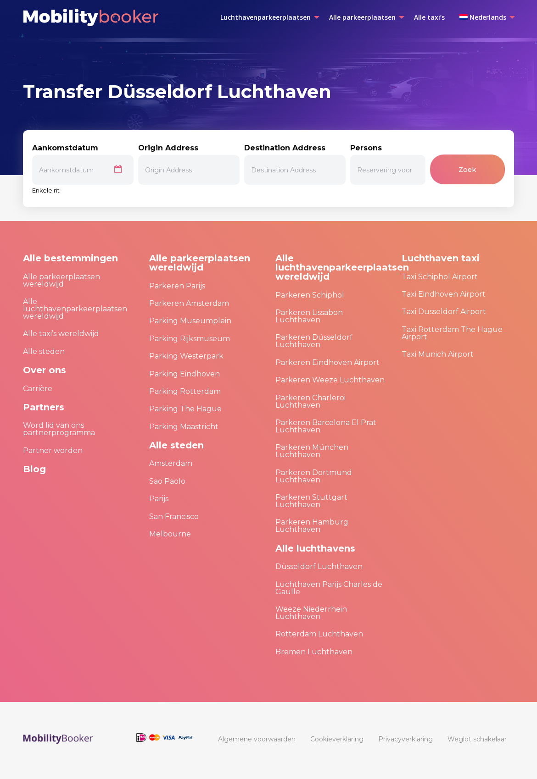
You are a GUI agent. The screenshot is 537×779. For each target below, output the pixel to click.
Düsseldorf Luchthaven (319, 566)
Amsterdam (170, 463)
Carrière (37, 388)
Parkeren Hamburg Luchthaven (311, 526)
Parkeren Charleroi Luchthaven (310, 401)
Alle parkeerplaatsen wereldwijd (61, 280)
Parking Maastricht (183, 426)
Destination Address (295, 164)
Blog (34, 469)
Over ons (44, 370)
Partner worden (53, 450)
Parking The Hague (185, 408)
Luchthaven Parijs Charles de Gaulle (328, 588)
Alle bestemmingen (70, 258)
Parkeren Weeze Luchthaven (330, 380)
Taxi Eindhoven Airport (444, 294)
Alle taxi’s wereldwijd (61, 333)
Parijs (158, 498)
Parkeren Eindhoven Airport (327, 362)
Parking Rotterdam (185, 391)
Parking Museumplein (190, 320)
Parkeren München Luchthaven (311, 451)
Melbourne (170, 534)
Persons (387, 164)
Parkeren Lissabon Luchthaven (309, 316)
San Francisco (174, 516)
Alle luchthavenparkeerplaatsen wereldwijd (75, 308)
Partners (43, 407)
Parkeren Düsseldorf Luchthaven (313, 341)
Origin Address (189, 164)
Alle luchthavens (315, 548)
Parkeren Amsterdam (189, 303)
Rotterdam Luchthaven (319, 634)
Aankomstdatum (83, 164)
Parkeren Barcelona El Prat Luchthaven (325, 426)
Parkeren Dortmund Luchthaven (313, 476)
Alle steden (44, 351)
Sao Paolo (167, 481)
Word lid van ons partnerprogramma (59, 429)
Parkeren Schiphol (309, 295)
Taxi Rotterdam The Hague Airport (452, 333)
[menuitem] (267, 17)
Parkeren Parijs (177, 286)
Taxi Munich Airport (438, 354)
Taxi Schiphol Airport (440, 276)
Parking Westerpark (186, 356)
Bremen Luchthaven (313, 651)
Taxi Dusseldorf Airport (444, 311)
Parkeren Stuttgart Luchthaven (311, 501)
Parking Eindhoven (184, 374)
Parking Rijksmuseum (189, 338)
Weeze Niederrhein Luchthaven (311, 613)
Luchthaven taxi (441, 258)
